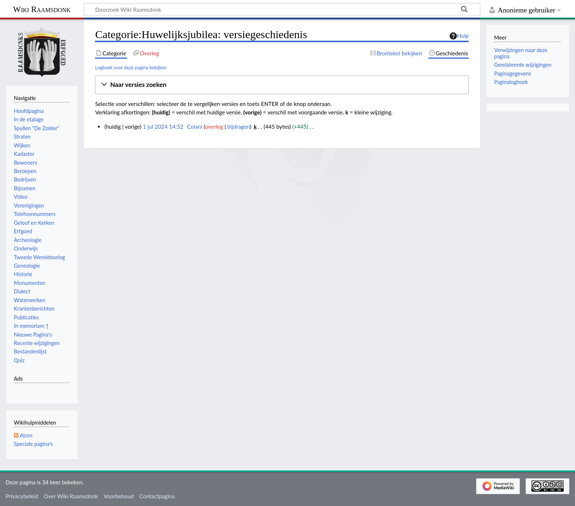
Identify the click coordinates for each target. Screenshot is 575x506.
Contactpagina (157, 496)
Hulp (459, 36)
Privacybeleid (22, 496)
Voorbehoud (118, 496)
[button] (281, 84)
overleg (214, 126)
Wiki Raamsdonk (41, 9)
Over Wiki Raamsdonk (71, 496)
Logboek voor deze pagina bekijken (130, 67)
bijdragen (238, 126)
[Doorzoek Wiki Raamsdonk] (282, 9)
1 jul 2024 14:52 (163, 126)
